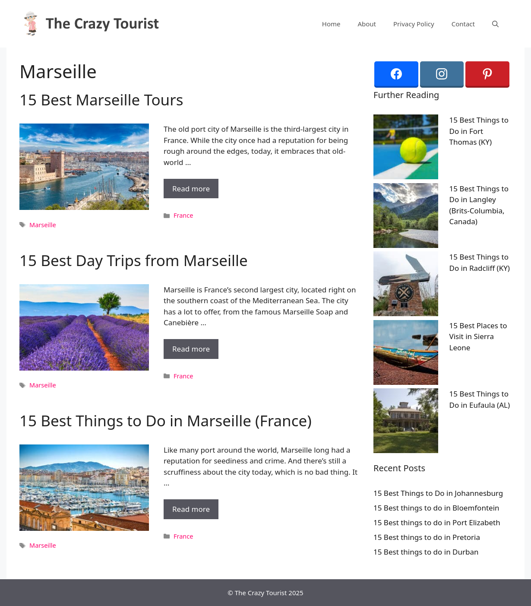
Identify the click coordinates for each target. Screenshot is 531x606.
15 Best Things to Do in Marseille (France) (165, 420)
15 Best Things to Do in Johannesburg (438, 493)
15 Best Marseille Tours (101, 99)
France (183, 215)
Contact (463, 23)
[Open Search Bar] (495, 24)
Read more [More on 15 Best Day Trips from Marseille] (191, 349)
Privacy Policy (413, 23)
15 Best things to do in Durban (426, 552)
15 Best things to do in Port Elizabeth (436, 522)
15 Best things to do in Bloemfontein (436, 508)
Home (331, 23)
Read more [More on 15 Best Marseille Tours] (191, 189)
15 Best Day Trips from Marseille (133, 260)
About (366, 23)
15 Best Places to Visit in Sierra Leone (478, 336)
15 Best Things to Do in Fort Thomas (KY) (479, 131)
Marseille (42, 225)
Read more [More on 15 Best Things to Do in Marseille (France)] (191, 509)
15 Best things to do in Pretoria (426, 537)
